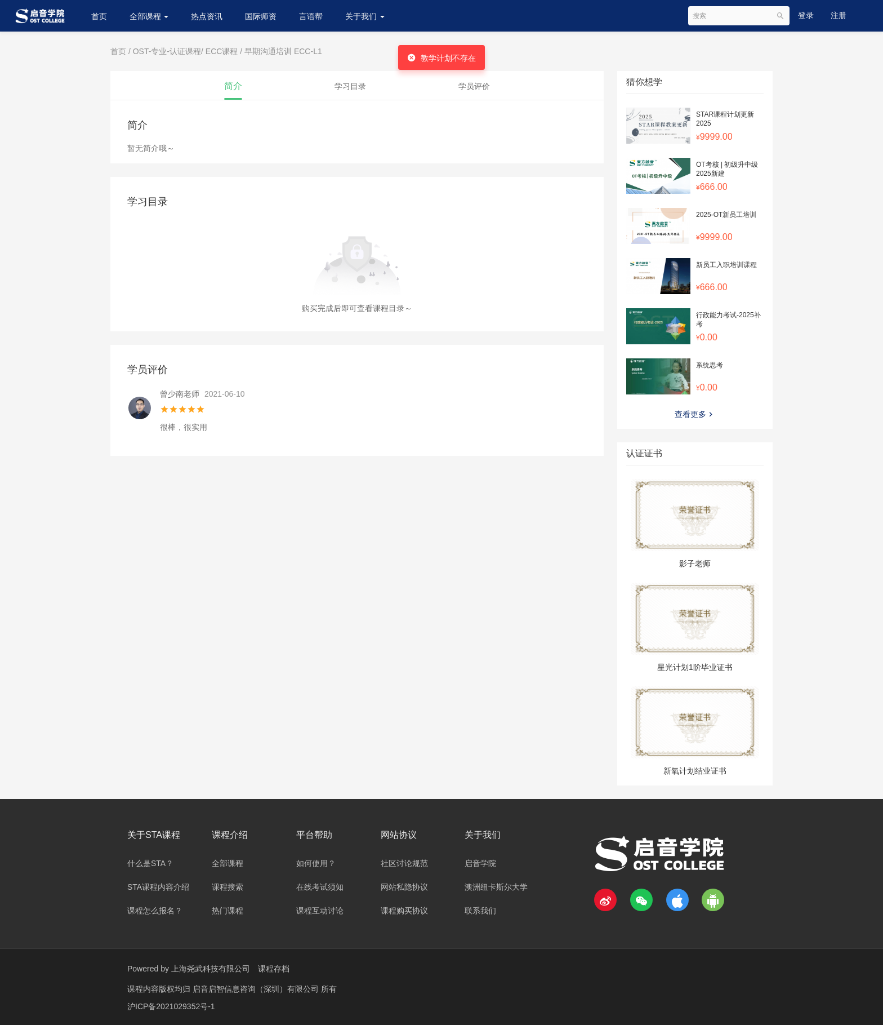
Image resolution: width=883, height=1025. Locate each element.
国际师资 (261, 16)
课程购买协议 (404, 910)
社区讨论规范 (404, 863)
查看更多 (695, 414)
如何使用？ (316, 863)
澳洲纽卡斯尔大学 (496, 886)
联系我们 (480, 910)
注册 (838, 15)
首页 (99, 16)
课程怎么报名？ (154, 910)
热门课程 (227, 910)
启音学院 (480, 863)
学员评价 (474, 86)
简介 (233, 86)
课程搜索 (227, 886)
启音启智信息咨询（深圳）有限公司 (257, 988)
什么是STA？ (150, 863)
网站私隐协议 (404, 886)
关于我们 (365, 16)
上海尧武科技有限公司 (210, 968)
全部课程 (149, 16)
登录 (806, 15)
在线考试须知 (320, 886)
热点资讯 (206, 16)
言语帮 (311, 16)
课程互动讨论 (320, 910)
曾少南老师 (179, 393)
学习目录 (350, 86)
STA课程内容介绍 (158, 886)
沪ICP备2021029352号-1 (171, 1005)
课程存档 (273, 968)
